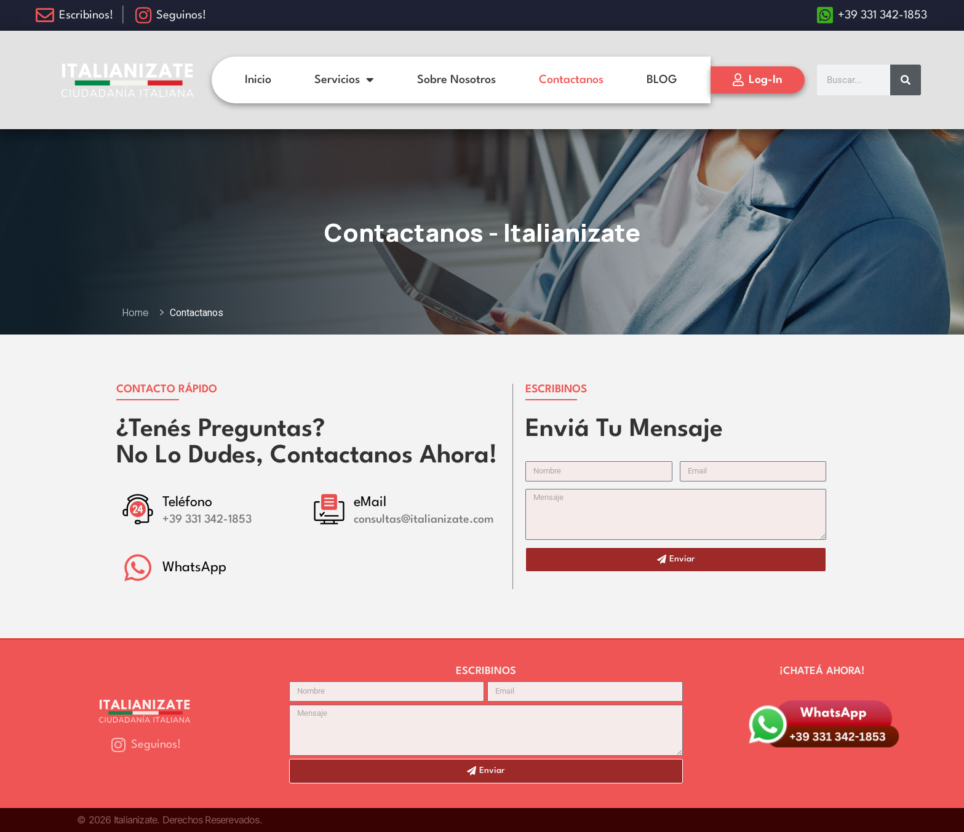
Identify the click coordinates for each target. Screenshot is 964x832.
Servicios (344, 80)
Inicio (258, 79)
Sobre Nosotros (456, 79)
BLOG (662, 79)
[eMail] (329, 509)
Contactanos (571, 79)
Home (137, 312)
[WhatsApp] (137, 567)
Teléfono (187, 502)
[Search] (905, 80)
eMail (370, 502)
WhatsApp (194, 567)
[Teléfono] (137, 509)
